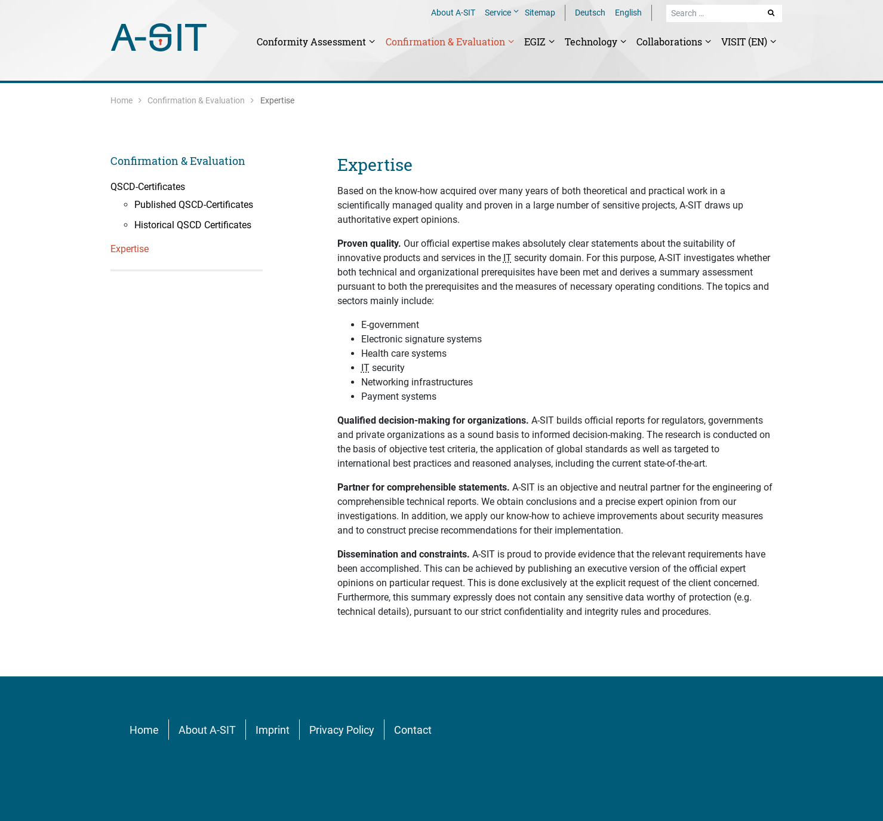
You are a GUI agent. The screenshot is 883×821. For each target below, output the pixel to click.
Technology (592, 41)
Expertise (375, 165)
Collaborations (670, 41)
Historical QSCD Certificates (192, 225)
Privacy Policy (341, 730)
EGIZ (536, 41)
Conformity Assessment (312, 41)
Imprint (273, 730)
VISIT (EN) (745, 41)
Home (121, 100)
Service (499, 12)
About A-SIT (453, 12)
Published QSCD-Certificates (193, 204)
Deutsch (590, 12)
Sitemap (540, 12)
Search (772, 12)
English (628, 12)
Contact (413, 730)
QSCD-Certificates (147, 186)
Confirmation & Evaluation (446, 41)
